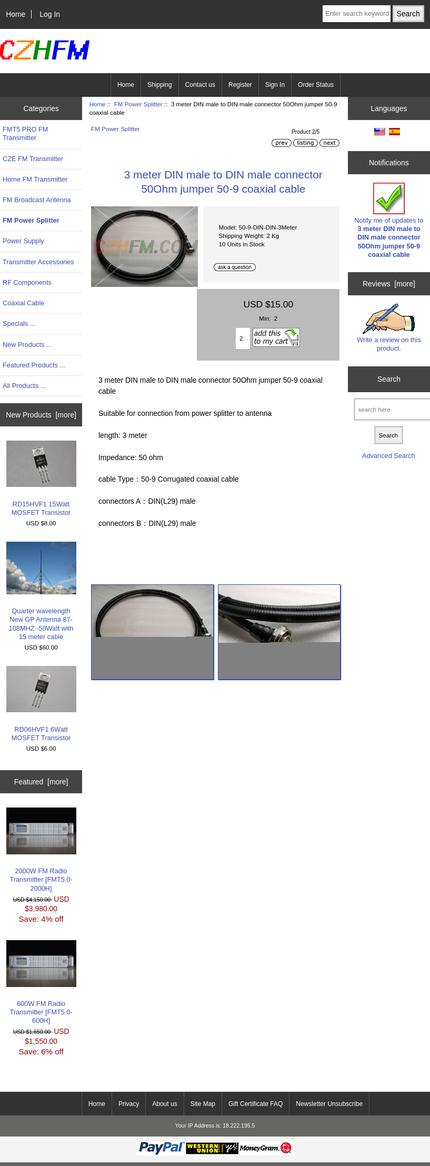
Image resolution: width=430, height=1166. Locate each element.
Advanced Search (388, 456)
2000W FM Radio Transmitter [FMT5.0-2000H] (41, 850)
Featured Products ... (34, 365)
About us (164, 1104)
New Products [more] (41, 415)
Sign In (275, 84)
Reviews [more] (389, 284)
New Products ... (27, 344)
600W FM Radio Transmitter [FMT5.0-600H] (41, 982)
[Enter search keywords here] (357, 13)
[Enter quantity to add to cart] (243, 338)
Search (389, 379)
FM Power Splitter (138, 104)
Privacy (128, 1104)
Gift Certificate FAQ (255, 1104)
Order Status (316, 84)
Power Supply (23, 241)
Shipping (159, 84)
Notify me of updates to (388, 220)
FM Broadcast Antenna (37, 200)
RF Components (27, 282)
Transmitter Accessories (38, 262)
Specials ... (19, 323)
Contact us (200, 84)
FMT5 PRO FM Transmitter (25, 133)
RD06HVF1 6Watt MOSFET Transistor (41, 704)
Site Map (203, 1104)
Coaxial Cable (23, 303)
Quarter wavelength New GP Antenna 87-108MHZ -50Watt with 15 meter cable (41, 591)
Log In (49, 14)
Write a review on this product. (389, 328)
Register (240, 84)
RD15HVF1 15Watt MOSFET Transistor (41, 478)
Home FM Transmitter (35, 179)
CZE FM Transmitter (33, 159)
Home (15, 14)
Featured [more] (41, 782)
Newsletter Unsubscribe (329, 1104)
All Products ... (24, 386)
